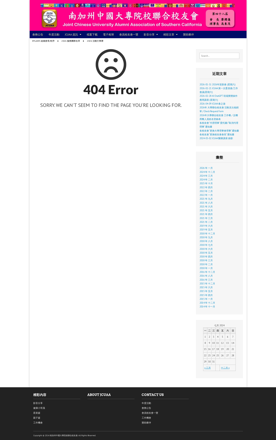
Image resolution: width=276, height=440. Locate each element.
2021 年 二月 (206, 221)
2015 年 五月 (206, 291)
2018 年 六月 (206, 248)
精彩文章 (168, 34)
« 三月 (207, 367)
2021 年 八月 (206, 202)
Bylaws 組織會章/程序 (43, 40)
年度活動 (54, 34)
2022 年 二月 (206, 191)
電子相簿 (108, 34)
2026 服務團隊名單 (70, 40)
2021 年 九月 (206, 198)
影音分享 (149, 34)
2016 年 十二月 (207, 271)
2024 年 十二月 (207, 171)
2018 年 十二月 (207, 233)
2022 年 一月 (206, 194)
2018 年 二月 (206, 264)
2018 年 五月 (206, 252)
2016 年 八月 (206, 275)
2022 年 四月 (206, 187)
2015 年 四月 (206, 295)
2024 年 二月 (206, 179)
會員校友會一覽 (128, 34)
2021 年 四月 (206, 214)
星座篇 (36, 412)
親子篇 (36, 417)
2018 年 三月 (206, 260)
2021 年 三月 (206, 218)
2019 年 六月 (206, 225)
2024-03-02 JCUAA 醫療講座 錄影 (216, 138)
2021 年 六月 (206, 206)
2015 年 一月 (206, 298)
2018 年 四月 (206, 256)
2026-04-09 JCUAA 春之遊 (212, 103)
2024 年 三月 (206, 175)
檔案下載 (92, 34)
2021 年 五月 (206, 210)
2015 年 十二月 (207, 283)
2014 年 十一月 (207, 306)
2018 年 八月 (206, 241)
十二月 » (225, 367)
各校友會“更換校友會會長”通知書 (217, 134)
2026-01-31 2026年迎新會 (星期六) (218, 84)
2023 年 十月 (206, 183)
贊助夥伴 (188, 34)
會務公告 (37, 34)
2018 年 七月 (206, 244)
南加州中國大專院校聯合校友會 (64, 435)
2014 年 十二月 (207, 302)
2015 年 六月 (206, 287)
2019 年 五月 (206, 229)
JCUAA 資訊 (71, 34)
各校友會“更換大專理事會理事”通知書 (219, 130)
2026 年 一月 (206, 167)
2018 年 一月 (206, 268)
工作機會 (38, 422)
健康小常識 (39, 408)
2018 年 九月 (206, 237)
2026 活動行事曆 (95, 40)
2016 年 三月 (206, 279)
